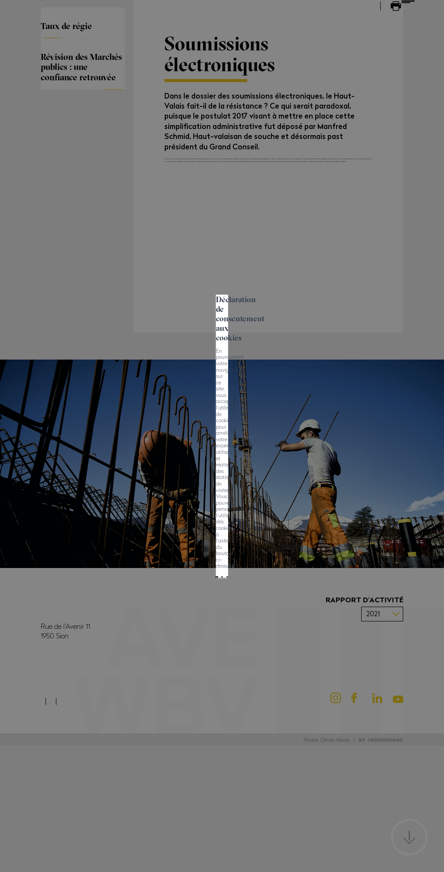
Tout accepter (130, 457)
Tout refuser (186, 457)
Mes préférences (245, 457)
